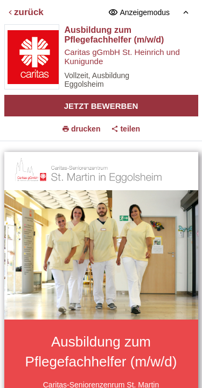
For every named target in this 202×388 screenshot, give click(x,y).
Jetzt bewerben (101, 105)
